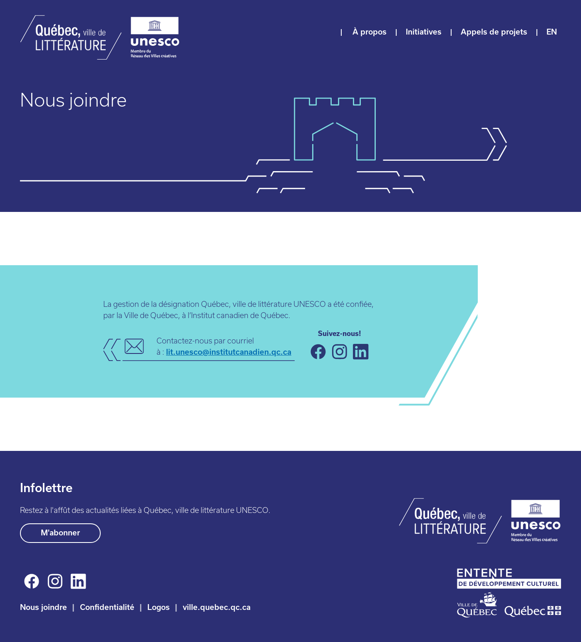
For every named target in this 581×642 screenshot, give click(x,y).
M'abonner (60, 532)
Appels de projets (494, 31)
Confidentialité (107, 607)
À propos (370, 31)
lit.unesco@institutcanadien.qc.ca (228, 352)
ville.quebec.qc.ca (217, 607)
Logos (158, 607)
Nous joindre (43, 607)
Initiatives (424, 31)
